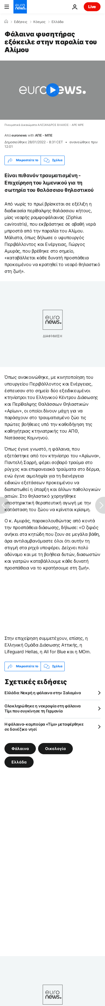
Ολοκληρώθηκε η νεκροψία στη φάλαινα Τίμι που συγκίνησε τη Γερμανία (42, 708)
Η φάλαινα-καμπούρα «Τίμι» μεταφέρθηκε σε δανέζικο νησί (44, 727)
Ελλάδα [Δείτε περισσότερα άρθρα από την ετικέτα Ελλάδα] (19, 761)
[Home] (6, 22)
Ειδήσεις (20, 22)
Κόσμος (39, 22)
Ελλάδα (58, 22)
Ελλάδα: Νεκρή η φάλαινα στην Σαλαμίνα (42, 692)
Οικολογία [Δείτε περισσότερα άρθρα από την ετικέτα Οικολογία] (55, 748)
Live (92, 6)
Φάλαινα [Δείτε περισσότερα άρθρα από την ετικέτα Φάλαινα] (20, 748)
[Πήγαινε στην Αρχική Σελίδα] (20, 6)
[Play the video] (52, 90)
